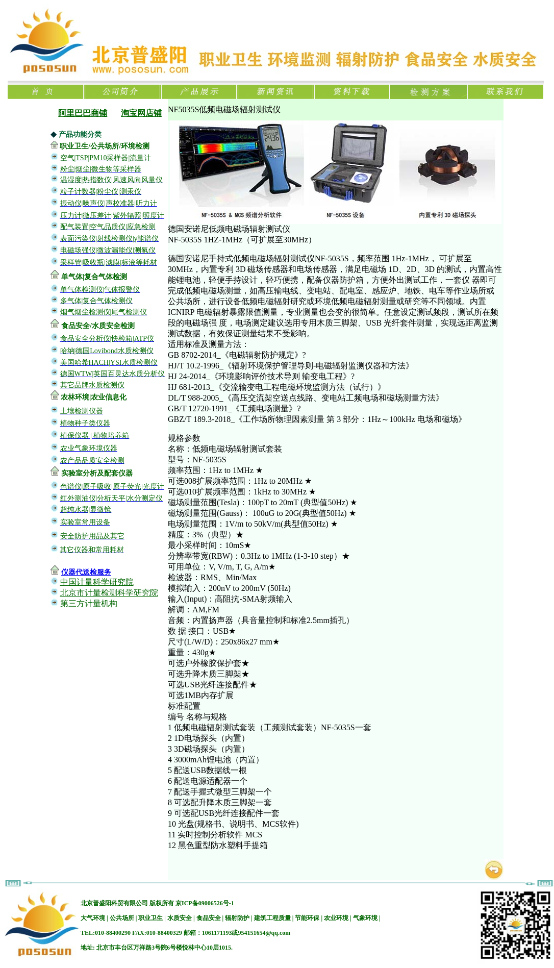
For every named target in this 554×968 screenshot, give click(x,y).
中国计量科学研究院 (97, 582)
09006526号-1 (216, 903)
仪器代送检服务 (86, 572)
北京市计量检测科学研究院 (109, 592)
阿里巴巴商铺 (82, 113)
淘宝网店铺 (141, 113)
